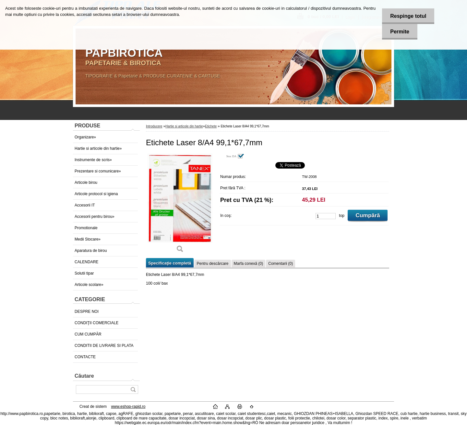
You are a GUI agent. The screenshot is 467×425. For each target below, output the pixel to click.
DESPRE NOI (87, 311)
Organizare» (85, 137)
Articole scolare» (89, 284)
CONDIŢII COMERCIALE (96, 323)
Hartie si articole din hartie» (98, 148)
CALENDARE (86, 262)
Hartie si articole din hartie (184, 126)
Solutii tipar (84, 273)
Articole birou (86, 182)
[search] (133, 389)
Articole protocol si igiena (96, 194)
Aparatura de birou (91, 250)
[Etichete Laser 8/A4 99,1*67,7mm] (180, 205)
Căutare (84, 376)
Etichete (211, 126)
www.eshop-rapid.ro (128, 406)
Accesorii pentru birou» (94, 216)
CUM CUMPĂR (88, 334)
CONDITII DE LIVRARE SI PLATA (104, 345)
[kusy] (326, 216)
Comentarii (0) (280, 263)
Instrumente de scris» (93, 160)
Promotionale (86, 228)
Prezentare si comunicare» (98, 171)
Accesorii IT (85, 205)
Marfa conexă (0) (248, 263)
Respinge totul (408, 16)
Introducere (154, 126)
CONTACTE (85, 357)
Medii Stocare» (88, 239)
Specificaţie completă (169, 263)
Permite (399, 31)
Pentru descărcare (212, 263)
